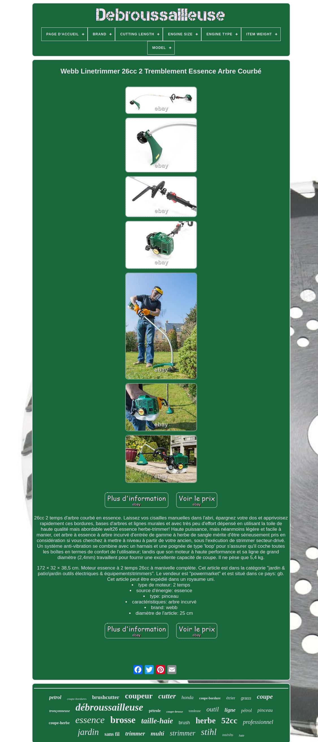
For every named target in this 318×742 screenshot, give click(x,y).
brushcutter (105, 697)
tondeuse (195, 711)
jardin (88, 732)
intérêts (227, 735)
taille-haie (157, 721)
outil (212, 709)
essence (90, 720)
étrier (230, 698)
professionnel (258, 722)
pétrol (246, 710)
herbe (206, 720)
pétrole (155, 711)
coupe (265, 696)
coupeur (139, 695)
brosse (122, 720)
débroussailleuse (109, 707)
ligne (229, 710)
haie (241, 735)
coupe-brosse (174, 711)
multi (157, 733)
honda (187, 697)
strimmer (182, 733)
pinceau (265, 710)
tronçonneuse (59, 711)
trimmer (135, 733)
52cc (229, 720)
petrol (55, 697)
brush (184, 722)
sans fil (112, 734)
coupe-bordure (210, 698)
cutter (167, 696)
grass (246, 698)
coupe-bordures (76, 698)
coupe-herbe (59, 723)
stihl (209, 732)
